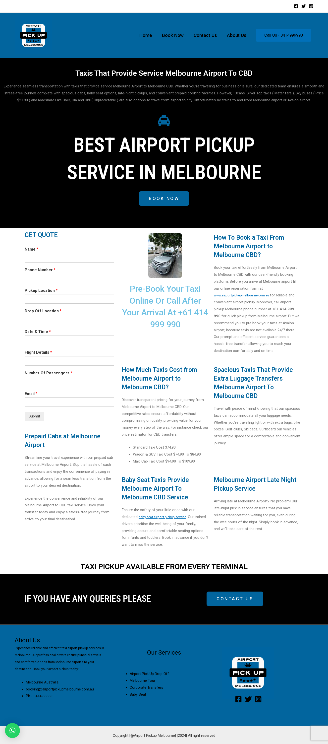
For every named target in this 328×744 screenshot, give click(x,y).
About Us (237, 35)
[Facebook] (296, 6)
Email (31, 394)
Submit (34, 417)
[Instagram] (311, 6)
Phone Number (40, 270)
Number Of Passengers (48, 373)
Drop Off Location (43, 311)
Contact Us (206, 35)
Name (31, 250)
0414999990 (44, 696)
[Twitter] (303, 6)
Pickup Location (41, 291)
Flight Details (38, 353)
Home (147, 35)
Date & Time (38, 332)
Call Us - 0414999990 (283, 35)
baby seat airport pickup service (164, 517)
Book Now (174, 35)
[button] (164, 198)
